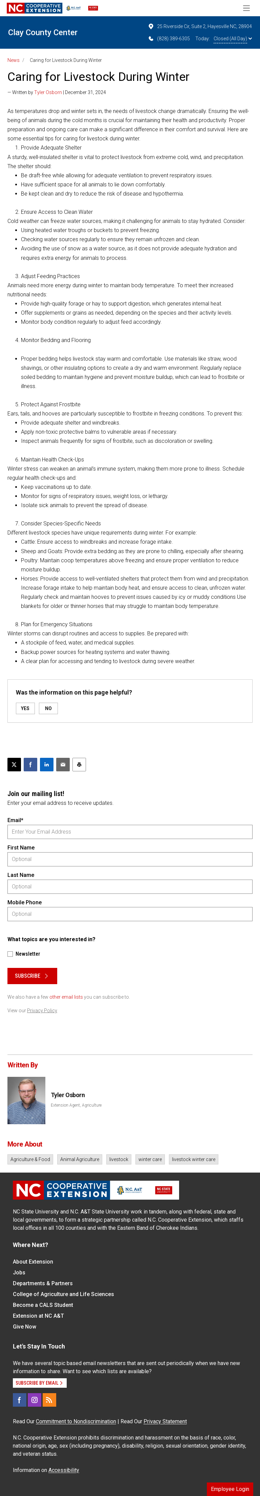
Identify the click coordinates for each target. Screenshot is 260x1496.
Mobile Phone (24, 902)
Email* (15, 820)
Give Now (24, 1326)
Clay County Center (43, 32)
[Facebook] (19, 1400)
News (13, 60)
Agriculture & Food (30, 1159)
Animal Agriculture (79, 1159)
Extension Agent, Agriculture (76, 1105)
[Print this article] (79, 764)
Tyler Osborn (48, 92)
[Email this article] (63, 764)
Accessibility (63, 1470)
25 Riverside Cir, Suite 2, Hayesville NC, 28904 (200, 26)
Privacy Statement (165, 1421)
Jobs (19, 1272)
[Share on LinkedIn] (46, 764)
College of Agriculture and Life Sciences (63, 1294)
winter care (150, 1159)
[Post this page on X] (14, 764)
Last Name (20, 875)
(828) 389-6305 (169, 38)
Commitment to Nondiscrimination (76, 1421)
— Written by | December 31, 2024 (56, 92)
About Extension (33, 1262)
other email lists (66, 997)
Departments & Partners (43, 1283)
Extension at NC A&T (38, 1316)
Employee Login (230, 1489)
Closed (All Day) (233, 38)
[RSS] (49, 1400)
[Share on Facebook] (30, 764)
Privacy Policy (42, 1010)
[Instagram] (34, 1400)
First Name (21, 847)
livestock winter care (193, 1159)
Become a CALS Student (43, 1305)
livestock (118, 1159)
